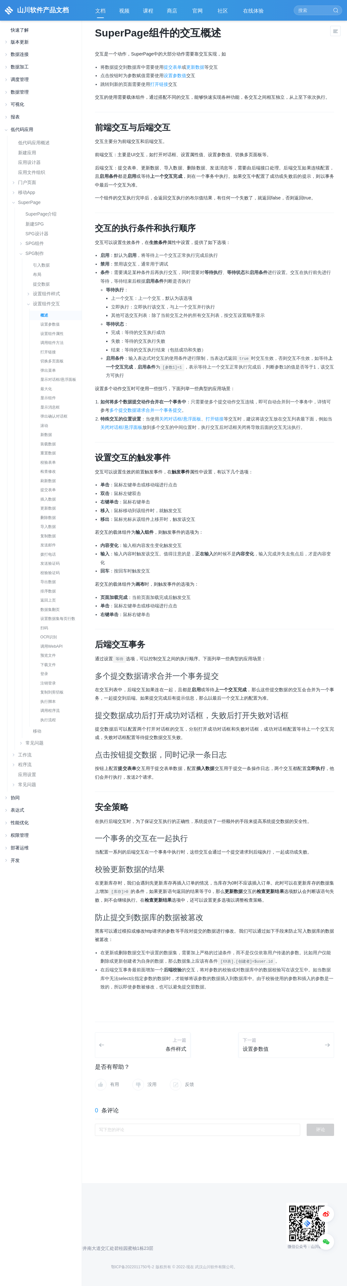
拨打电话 (48, 554)
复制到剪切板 (52, 692)
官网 (198, 13)
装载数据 (48, 444)
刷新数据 (48, 481)
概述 (44, 315)
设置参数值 (50, 324)
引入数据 (41, 265)
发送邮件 (48, 545)
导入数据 (48, 526)
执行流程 (48, 720)
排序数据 (48, 591)
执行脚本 (48, 701)
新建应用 (27, 152)
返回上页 (48, 600)
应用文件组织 (31, 172)
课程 (148, 11)
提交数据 (41, 284)
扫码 (44, 628)
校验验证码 (50, 573)
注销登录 (48, 683)
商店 (173, 13)
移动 (37, 731)
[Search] (318, 10)
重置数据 (48, 453)
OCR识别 (48, 637)
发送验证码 (50, 563)
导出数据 (48, 582)
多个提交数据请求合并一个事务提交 (145, 410)
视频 (124, 11)
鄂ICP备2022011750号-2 (132, 1267)
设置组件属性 (52, 333)
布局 (37, 274)
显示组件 (48, 398)
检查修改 (48, 471)
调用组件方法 (52, 342)
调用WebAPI (51, 646)
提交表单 (48, 490)
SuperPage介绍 (41, 214)
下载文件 (48, 665)
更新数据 (48, 508)
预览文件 (48, 655)
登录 (44, 674)
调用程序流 (50, 710)
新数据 (46, 434)
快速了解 (20, 30)
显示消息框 (50, 407)
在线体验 (254, 13)
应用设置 (27, 774)
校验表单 (48, 462)
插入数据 (48, 499)
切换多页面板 (52, 361)
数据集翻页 (50, 609)
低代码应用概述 (34, 142)
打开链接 (48, 352)
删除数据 (48, 517)
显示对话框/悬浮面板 (58, 379)
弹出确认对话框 (53, 416)
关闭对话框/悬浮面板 (180, 418)
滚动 (44, 425)
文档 (100, 11)
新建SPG (35, 224)
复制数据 (48, 536)
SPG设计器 (37, 233)
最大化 (46, 389)
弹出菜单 (48, 370)
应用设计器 (29, 162)
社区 (223, 13)
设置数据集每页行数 (57, 618)
